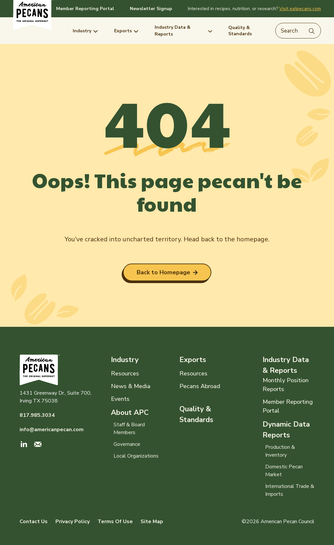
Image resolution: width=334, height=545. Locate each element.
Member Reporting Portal (85, 9)
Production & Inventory (280, 451)
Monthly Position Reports (286, 384)
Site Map (152, 521)
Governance (127, 444)
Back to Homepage (167, 272)
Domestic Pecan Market (284, 470)
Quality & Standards (196, 414)
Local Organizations (136, 456)
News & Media (130, 386)
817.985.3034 (37, 415)
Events (120, 399)
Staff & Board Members (129, 428)
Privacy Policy (72, 521)
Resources (125, 373)
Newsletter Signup (151, 9)
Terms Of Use (115, 521)
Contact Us (34, 521)
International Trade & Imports (289, 490)
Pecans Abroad (199, 386)
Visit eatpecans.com (300, 9)
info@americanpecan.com (52, 429)
